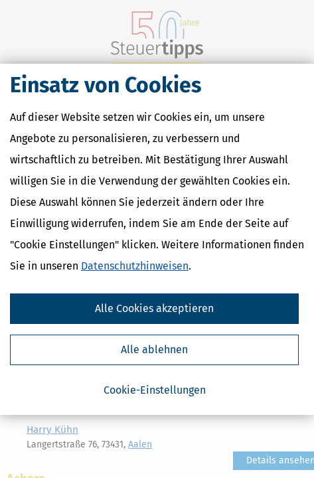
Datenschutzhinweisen (135, 266)
